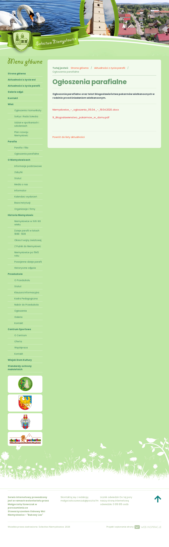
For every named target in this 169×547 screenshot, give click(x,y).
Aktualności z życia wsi (22, 79)
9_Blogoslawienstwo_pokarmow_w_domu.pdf (80, 117)
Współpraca (21, 347)
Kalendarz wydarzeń (25, 196)
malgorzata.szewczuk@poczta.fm (80, 500)
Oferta (18, 341)
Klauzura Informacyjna (26, 292)
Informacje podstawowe (28, 166)
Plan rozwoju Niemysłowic (21, 134)
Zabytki (18, 172)
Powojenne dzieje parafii (28, 261)
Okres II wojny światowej (27, 240)
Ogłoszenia (20, 310)
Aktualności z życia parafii (24, 85)
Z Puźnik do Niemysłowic (27, 246)
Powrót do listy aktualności (68, 137)
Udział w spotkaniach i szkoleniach (26, 124)
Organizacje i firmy (24, 209)
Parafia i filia (21, 147)
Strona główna (17, 73)
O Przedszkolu (22, 280)
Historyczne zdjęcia (25, 268)
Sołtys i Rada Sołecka (26, 116)
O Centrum (20, 335)
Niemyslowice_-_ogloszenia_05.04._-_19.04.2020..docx (85, 109)
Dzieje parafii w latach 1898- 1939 (26, 232)
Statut (17, 178)
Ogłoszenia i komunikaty (27, 110)
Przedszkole (15, 274)
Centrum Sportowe (19, 329)
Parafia (12, 141)
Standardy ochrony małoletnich (20, 368)
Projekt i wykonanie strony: (133, 526)
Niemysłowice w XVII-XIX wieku (27, 223)
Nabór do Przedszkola (26, 304)
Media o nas (21, 184)
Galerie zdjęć (15, 92)
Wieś (11, 104)
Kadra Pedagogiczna (26, 298)
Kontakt (13, 98)
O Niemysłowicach (19, 159)
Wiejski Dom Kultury (20, 360)
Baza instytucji (22, 202)
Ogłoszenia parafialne (26, 153)
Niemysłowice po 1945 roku (26, 254)
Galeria (18, 317)
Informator (20, 190)
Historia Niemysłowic (20, 215)
